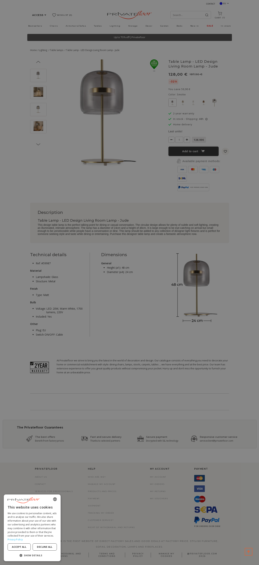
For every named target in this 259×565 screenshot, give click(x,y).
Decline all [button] (44, 547)
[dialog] (32, 527)
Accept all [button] (19, 547)
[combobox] (55, 499)
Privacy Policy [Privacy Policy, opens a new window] (15, 539)
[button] (32, 555)
